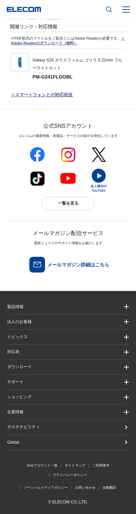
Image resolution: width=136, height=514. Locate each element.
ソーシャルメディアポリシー (46, 487)
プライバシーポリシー (70, 475)
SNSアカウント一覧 (42, 465)
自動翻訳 (109, 487)
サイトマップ (75, 465)
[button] (68, 337)
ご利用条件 (100, 465)
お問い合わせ (85, 487)
